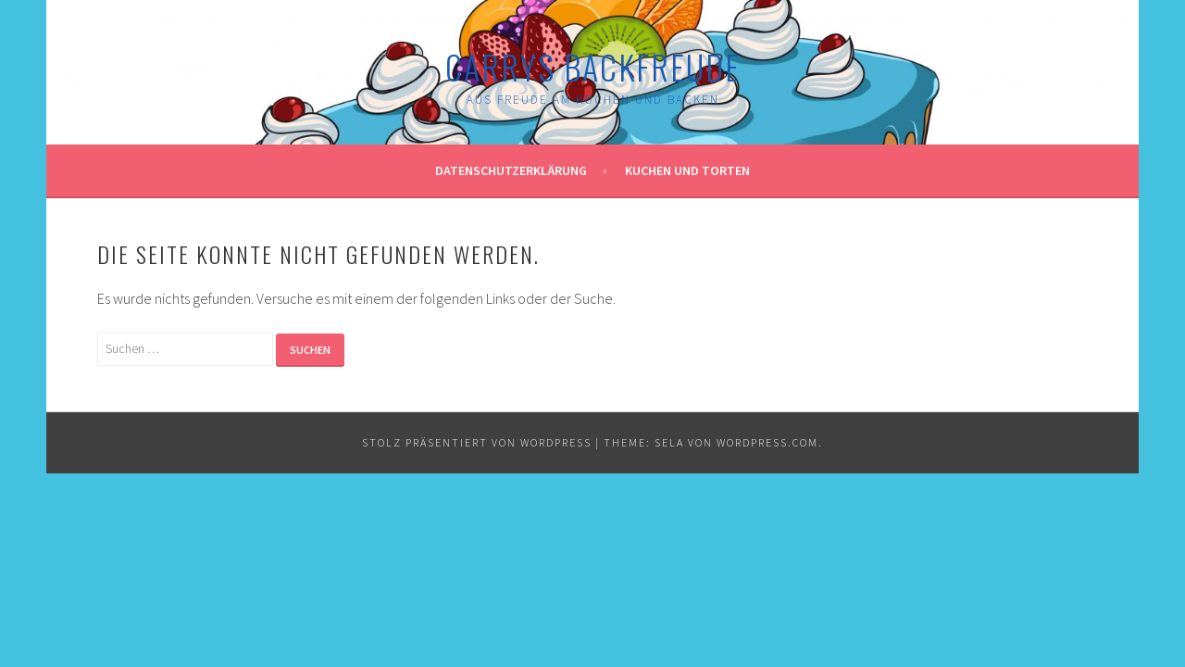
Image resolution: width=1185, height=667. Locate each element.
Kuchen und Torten (687, 170)
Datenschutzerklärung (511, 170)
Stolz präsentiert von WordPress (477, 442)
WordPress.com (767, 442)
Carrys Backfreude (593, 66)
